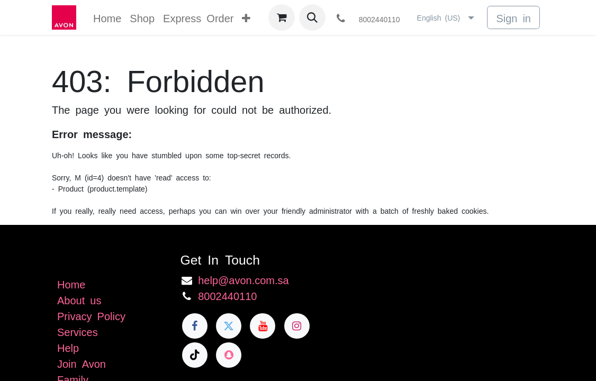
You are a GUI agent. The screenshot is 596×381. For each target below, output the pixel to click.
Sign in (513, 17)
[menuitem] (107, 17)
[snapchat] (228, 355)
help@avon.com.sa (243, 279)
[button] (312, 17)
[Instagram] (297, 326)
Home (71, 283)
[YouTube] (262, 326)
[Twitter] (228, 326)
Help (68, 347)
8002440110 (227, 295)
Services (77, 331)
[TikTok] (194, 355)
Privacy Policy (91, 315)
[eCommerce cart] (281, 17)
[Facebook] (194, 326)
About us (79, 299)
